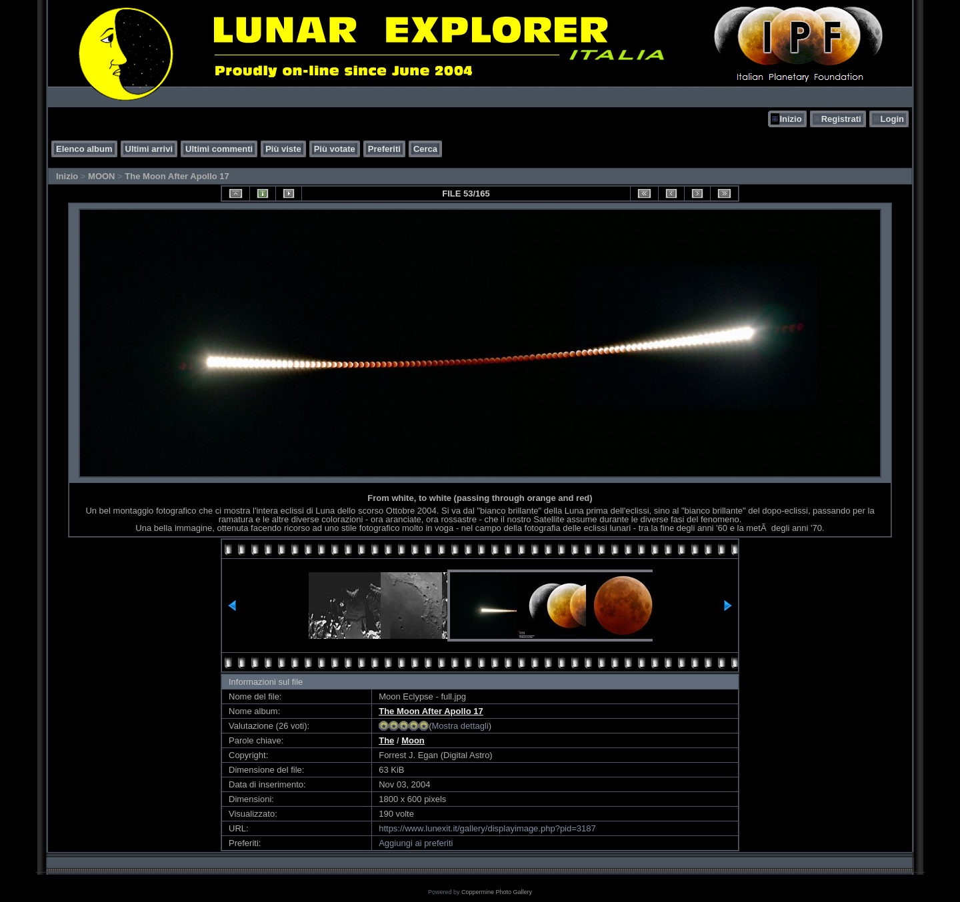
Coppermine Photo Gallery (496, 892)
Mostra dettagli (460, 726)
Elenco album (84, 149)
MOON (101, 176)
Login (892, 119)
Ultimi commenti (219, 149)
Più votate (334, 149)
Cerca (425, 149)
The (386, 740)
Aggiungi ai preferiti (416, 843)
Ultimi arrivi (149, 149)
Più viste (283, 149)
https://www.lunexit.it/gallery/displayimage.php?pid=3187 (487, 828)
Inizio (790, 119)
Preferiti (384, 149)
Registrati (841, 119)
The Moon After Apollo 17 (177, 176)
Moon (413, 740)
